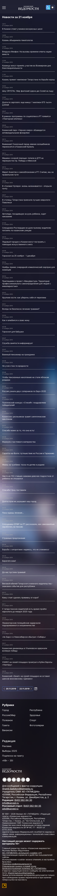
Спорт (33, 720)
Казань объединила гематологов (17, 40)
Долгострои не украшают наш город (19, 501)
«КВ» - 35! (7, 760)
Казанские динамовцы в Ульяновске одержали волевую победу (24, 649)
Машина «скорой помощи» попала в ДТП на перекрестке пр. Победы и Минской (22, 159)
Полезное (7, 720)
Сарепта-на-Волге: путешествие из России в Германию (28, 453)
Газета (5, 725)
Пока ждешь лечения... (13, 513)
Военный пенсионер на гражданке (18, 354)
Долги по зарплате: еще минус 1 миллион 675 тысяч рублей (27, 103)
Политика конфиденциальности (17, 864)
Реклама (6, 746)
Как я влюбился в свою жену (15, 320)
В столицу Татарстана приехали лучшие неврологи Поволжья (26, 201)
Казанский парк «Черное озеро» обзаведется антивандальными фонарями (23, 131)
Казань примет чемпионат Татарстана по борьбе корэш (28, 79)
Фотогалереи (37, 725)
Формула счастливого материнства (18, 442)
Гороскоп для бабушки (13, 331)
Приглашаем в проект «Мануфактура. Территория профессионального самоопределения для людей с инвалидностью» (26, 283)
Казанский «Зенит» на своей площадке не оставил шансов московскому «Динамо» (26, 677)
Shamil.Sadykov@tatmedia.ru (17, 788)
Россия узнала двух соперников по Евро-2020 (24, 391)
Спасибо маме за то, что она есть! (18, 430)
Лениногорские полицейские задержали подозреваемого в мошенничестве (21, 624)
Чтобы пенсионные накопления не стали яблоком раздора (25, 378)
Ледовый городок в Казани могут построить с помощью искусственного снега (23, 243)
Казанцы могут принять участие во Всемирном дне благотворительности (26, 66)
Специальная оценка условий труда (19, 866)
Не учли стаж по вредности (15, 366)
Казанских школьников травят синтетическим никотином (24, 417)
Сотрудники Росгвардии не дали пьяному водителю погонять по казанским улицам (26, 229)
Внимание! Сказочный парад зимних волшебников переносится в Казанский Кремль (26, 145)
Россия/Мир (8, 715)
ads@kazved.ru (10, 808)
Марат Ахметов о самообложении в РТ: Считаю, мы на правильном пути (28, 173)
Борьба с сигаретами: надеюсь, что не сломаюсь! (25, 549)
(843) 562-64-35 (32, 805)
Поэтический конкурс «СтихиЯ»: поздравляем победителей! (24, 403)
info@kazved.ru (10, 803)
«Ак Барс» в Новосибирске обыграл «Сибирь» (24, 637)
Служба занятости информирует (17, 343)
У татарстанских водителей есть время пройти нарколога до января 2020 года (24, 610)
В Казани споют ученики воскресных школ (22, 29)
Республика (36, 710)
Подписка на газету (13, 755)
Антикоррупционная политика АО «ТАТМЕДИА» (24, 868)
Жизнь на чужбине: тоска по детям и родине (23, 464)
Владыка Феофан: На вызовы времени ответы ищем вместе (27, 52)
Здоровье (35, 715)
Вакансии (7, 730)
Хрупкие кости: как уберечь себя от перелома (24, 297)
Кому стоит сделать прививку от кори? (20, 597)
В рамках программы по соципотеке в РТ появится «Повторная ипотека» (26, 117)
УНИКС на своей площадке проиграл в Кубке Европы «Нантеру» (27, 663)
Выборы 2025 (9, 751)
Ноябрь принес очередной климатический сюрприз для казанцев (28, 268)
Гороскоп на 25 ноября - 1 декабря (18, 256)
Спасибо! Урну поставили (14, 490)
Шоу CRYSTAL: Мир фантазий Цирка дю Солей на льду (27, 91)
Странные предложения (13, 538)
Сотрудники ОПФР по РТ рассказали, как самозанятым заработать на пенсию (28, 525)
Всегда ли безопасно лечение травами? (20, 309)
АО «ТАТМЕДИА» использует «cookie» (20, 853)
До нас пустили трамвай (13, 572)
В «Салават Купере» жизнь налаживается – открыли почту (27, 187)
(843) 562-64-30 (23, 800)
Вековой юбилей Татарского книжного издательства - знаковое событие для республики (27, 584)
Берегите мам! (9, 561)
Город (5, 710)
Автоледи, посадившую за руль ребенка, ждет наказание (24, 215)
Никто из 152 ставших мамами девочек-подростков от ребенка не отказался (28, 477)
